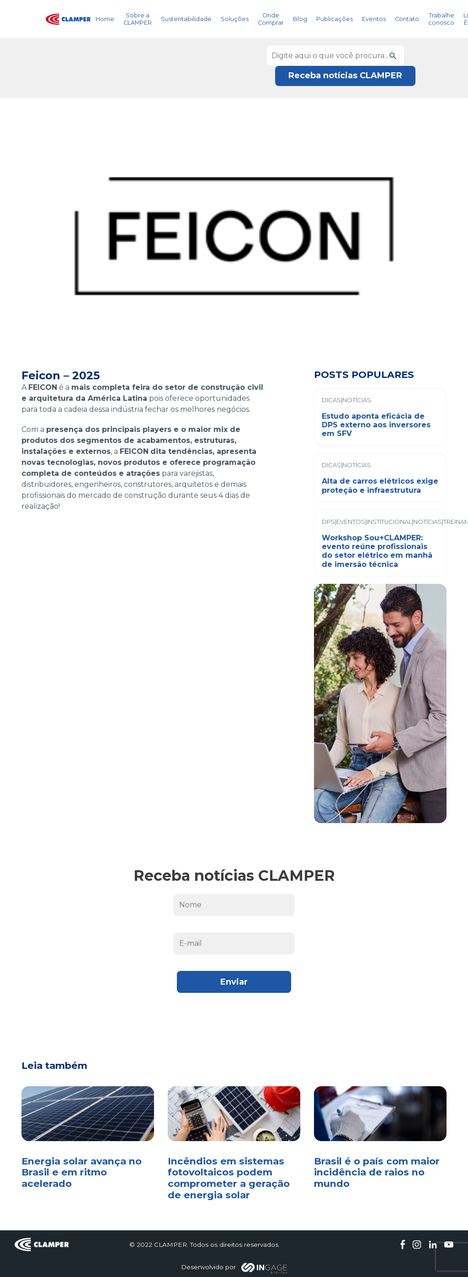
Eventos (374, 19)
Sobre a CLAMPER (137, 19)
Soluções (235, 19)
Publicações (334, 19)
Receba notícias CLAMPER (345, 75)
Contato (407, 19)
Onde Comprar (271, 19)
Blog (300, 19)
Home (105, 19)
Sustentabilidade (186, 19)
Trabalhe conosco (441, 19)
